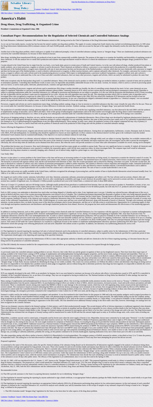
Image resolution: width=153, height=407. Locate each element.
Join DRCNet (77, 9)
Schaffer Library (20, 13)
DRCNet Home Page (63, 9)
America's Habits (52, 13)
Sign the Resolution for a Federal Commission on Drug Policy (93, 2)
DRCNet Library (7, 13)
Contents (38, 9)
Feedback (45, 9)
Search (52, 9)
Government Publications (36, 13)
